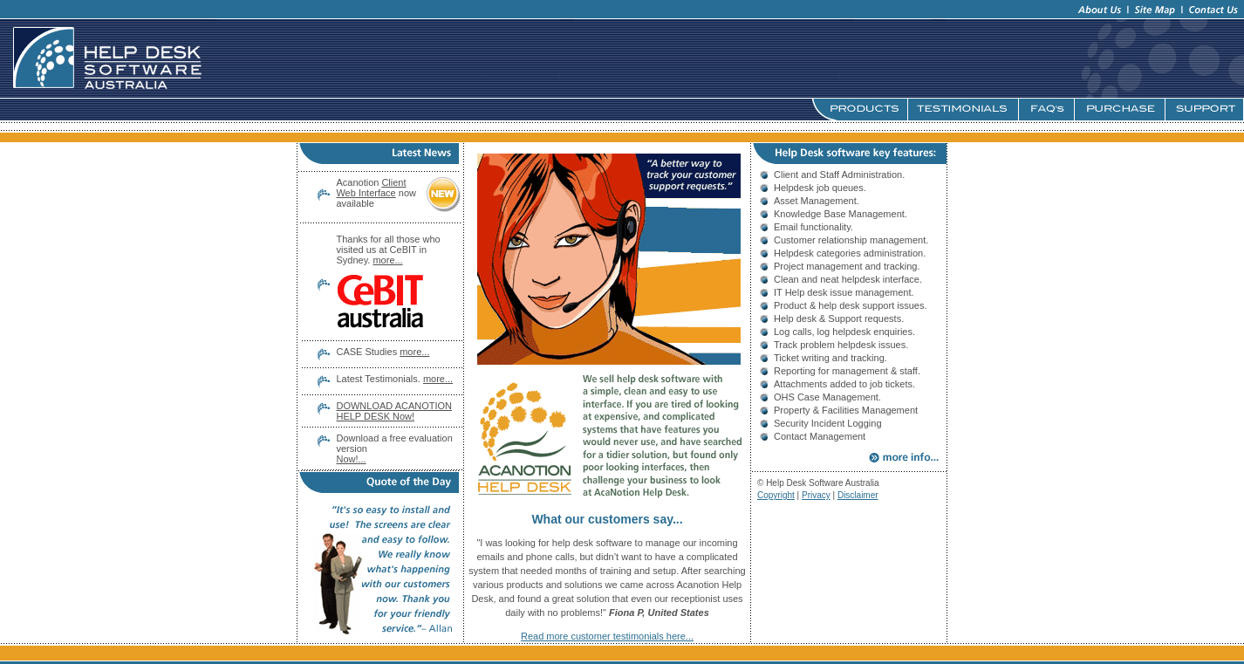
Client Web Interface (371, 187)
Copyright (776, 495)
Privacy (816, 495)
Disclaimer (857, 495)
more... (414, 351)
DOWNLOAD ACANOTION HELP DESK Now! (394, 410)
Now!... (351, 459)
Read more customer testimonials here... (607, 636)
